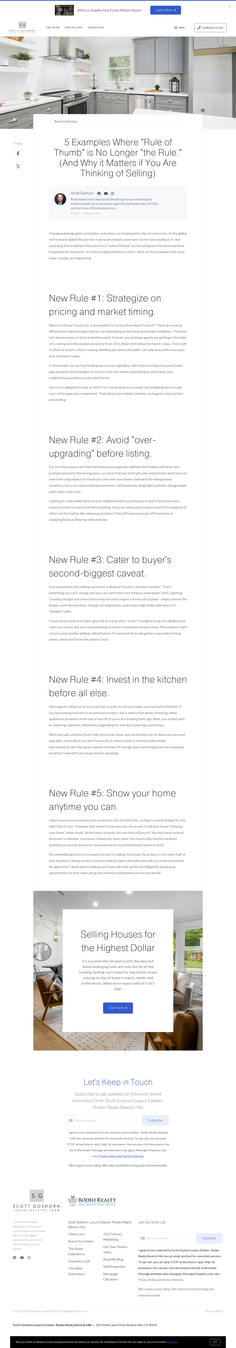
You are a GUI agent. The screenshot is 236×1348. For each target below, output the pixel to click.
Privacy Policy (214, 1311)
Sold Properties (114, 1266)
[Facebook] (14, 1258)
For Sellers (73, 27)
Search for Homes (81, 1241)
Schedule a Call (79, 1261)
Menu (179, 28)
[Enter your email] (108, 1120)
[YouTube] (22, 1258)
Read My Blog (113, 1259)
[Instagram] (29, 1258)
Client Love (76, 1234)
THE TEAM (52, 27)
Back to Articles (65, 121)
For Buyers (96, 27)
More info (172, 1341)
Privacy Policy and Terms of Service (121, 1156)
